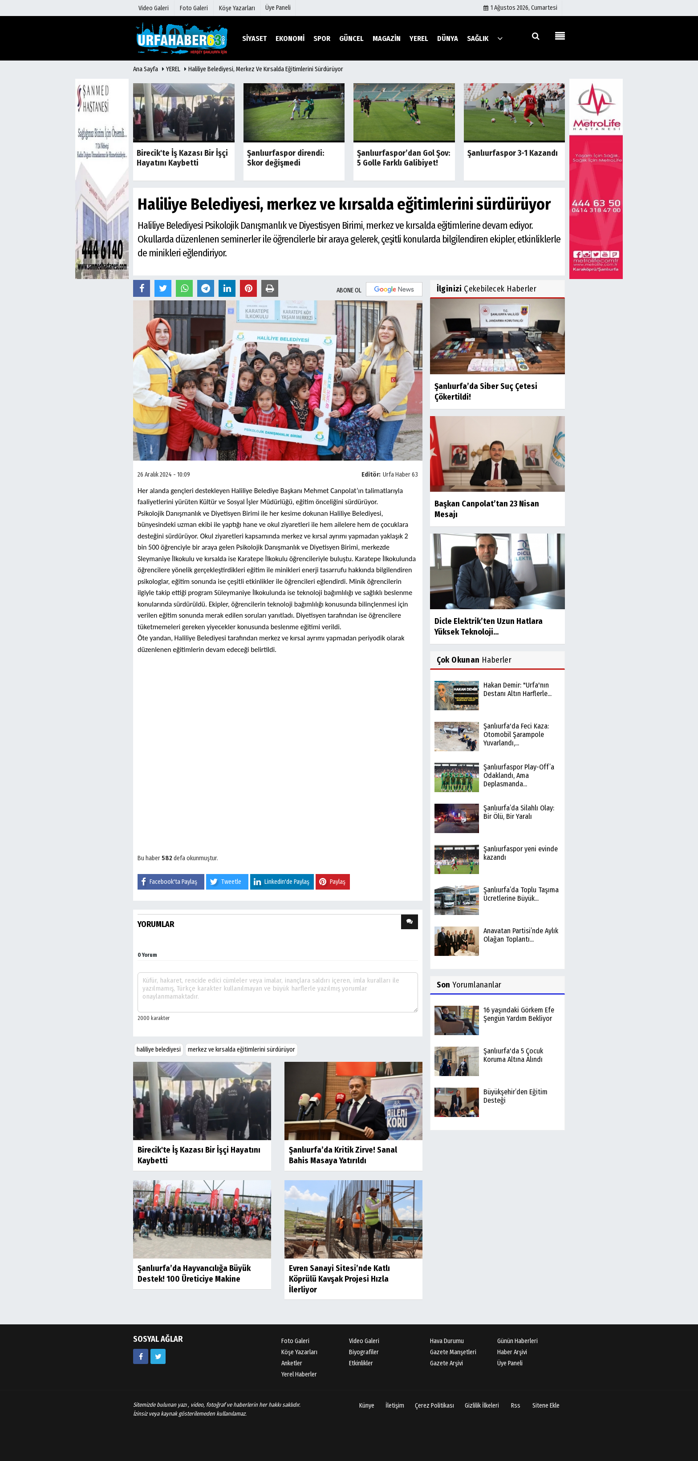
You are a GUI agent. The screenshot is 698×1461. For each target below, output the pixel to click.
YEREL (173, 69)
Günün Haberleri (517, 1341)
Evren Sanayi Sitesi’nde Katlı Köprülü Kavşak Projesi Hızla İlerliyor (339, 1279)
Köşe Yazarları (299, 1352)
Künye (366, 1405)
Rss (515, 1405)
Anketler (291, 1363)
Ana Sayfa (145, 69)
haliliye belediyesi (159, 1049)
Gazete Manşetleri (453, 1352)
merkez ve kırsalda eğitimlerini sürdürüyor (241, 1049)
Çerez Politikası (434, 1405)
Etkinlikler (361, 1363)
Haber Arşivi (512, 1352)
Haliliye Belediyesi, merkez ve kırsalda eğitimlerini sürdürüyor (265, 69)
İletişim (395, 1405)
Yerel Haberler (299, 1374)
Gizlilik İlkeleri (482, 1405)
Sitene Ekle (546, 1405)
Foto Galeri (295, 1341)
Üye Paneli (278, 8)
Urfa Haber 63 (400, 474)
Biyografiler (364, 1352)
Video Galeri (364, 1341)
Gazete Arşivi (446, 1363)
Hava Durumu (447, 1341)
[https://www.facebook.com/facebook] (140, 1356)
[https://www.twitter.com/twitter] (158, 1356)
